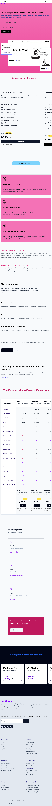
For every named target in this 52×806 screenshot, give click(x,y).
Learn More (19, 350)
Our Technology (5, 787)
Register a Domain (31, 764)
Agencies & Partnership (32, 770)
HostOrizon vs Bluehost (32, 787)
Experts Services (30, 775)
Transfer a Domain (30, 766)
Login (2, 742)
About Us (3, 785)
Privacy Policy (20, 801)
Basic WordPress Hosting (7, 768)
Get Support (4, 747)
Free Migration (4, 749)
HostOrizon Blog (5, 789)
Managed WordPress (6, 764)
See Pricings (18, 630)
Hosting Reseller (30, 742)
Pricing (2, 745)
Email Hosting (29, 749)
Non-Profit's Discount (31, 753)
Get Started (6, 32)
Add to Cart (23, 506)
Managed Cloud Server (32, 747)
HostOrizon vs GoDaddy (32, 785)
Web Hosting (29, 745)
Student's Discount (30, 751)
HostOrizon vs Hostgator (32, 792)
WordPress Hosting (6, 770)
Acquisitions (4, 792)
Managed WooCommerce (7, 766)
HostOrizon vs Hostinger (32, 789)
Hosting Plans (7, 350)
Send (26, 721)
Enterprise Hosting (30, 773)
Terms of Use (11, 801)
